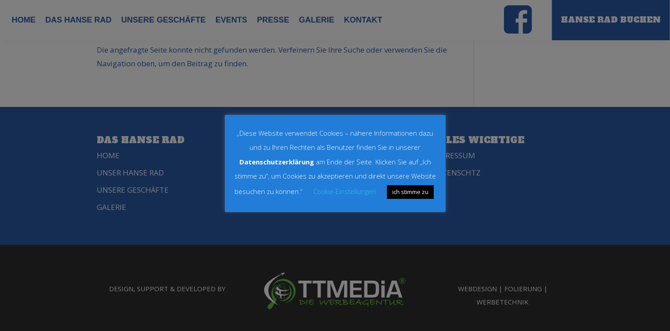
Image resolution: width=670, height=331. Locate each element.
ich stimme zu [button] (410, 192)
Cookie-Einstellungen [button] (344, 191)
